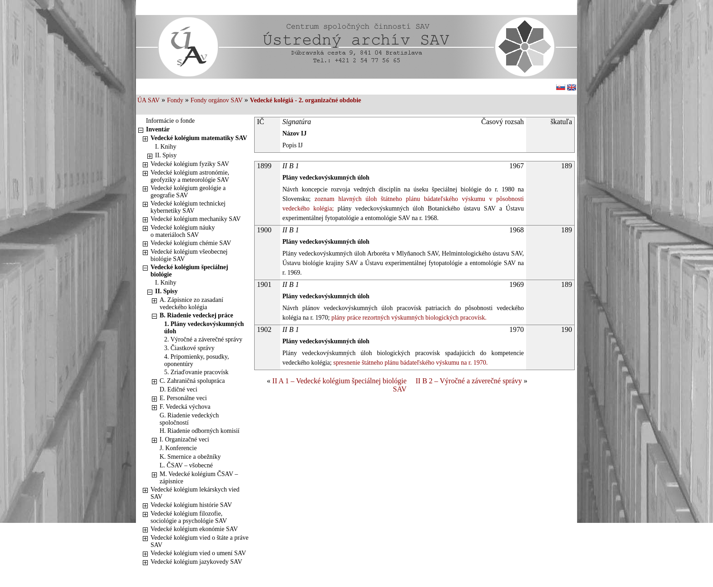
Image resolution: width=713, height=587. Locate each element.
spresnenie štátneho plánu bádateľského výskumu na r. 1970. (409, 362)
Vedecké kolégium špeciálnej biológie (189, 271)
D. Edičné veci (178, 389)
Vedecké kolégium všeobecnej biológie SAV (189, 255)
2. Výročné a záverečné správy (203, 339)
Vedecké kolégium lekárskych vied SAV (195, 493)
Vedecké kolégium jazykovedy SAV (196, 561)
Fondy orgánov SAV (217, 100)
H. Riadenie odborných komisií (200, 430)
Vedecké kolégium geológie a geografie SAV (188, 192)
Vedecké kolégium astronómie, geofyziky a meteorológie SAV (190, 176)
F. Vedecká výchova (185, 406)
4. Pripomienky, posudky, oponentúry (196, 360)
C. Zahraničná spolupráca (192, 380)
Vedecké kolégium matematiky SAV (199, 138)
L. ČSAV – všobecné (186, 465)
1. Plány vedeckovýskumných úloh (204, 328)
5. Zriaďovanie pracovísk (196, 372)
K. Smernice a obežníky (190, 456)
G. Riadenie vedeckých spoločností (189, 419)
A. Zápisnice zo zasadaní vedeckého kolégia (191, 303)
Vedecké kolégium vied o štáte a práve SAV (199, 541)
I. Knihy (165, 146)
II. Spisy (165, 155)
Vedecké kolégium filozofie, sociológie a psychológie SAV (189, 517)
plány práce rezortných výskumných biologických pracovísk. (408, 317)
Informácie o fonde (170, 120)
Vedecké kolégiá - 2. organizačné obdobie (305, 100)
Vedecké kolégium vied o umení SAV (198, 553)
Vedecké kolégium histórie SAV (191, 505)
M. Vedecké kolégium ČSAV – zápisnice (199, 478)
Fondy (175, 100)
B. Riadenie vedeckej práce (196, 315)
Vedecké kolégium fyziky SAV (190, 164)
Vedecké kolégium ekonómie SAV (194, 529)
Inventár (158, 129)
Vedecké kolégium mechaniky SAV (196, 219)
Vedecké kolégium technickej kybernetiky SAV (188, 207)
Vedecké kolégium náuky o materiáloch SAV (183, 231)
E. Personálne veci (183, 398)
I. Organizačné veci (184, 439)
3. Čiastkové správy (189, 348)
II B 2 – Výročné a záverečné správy (469, 381)
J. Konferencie (178, 448)
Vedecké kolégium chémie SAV (191, 243)
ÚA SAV (148, 100)
